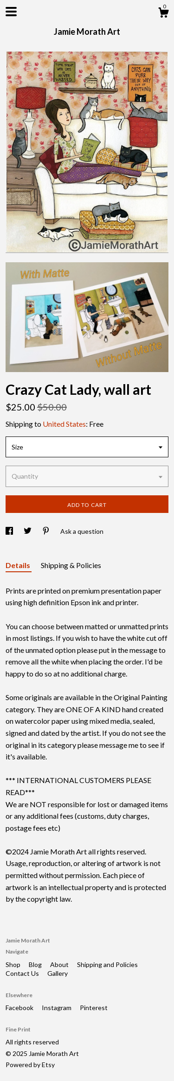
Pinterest (94, 1007)
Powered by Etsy (30, 1064)
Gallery (57, 973)
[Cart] (163, 14)
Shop (14, 964)
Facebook (20, 1007)
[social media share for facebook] (10, 531)
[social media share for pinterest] (46, 531)
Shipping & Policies (71, 565)
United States (64, 423)
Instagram (57, 1007)
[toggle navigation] (11, 11)
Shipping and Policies (107, 964)
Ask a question (81, 531)
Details (19, 565)
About (60, 964)
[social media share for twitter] (28, 531)
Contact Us (23, 973)
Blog (36, 964)
